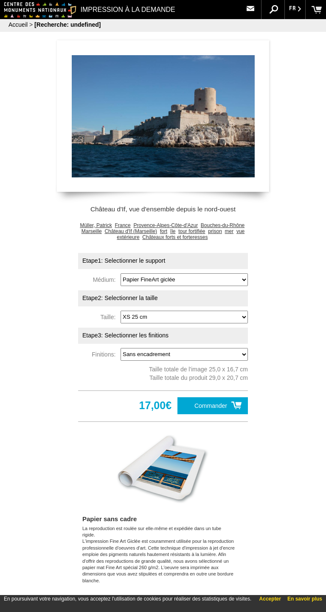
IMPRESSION (122, 9)
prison (215, 231)
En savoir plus (304, 599)
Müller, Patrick (96, 225)
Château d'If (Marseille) (130, 231)
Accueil (18, 24)
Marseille (92, 231)
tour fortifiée (191, 231)
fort (163, 231)
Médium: (106, 279)
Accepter (270, 599)
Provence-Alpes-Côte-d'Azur (165, 225)
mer (229, 231)
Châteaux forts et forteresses (175, 237)
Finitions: (105, 354)
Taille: (110, 316)
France (122, 225)
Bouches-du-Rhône (222, 225)
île (173, 231)
